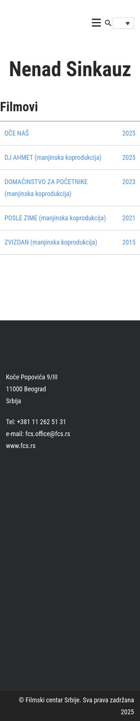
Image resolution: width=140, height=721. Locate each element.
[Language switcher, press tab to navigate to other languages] (123, 23)
